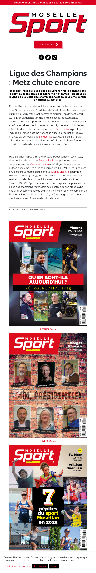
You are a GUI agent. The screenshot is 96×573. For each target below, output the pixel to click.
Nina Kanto (62, 129)
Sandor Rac (45, 136)
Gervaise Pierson (39, 164)
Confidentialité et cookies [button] (17, 566)
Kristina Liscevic (60, 171)
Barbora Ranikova (48, 160)
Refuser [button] (53, 566)
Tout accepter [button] (40, 566)
